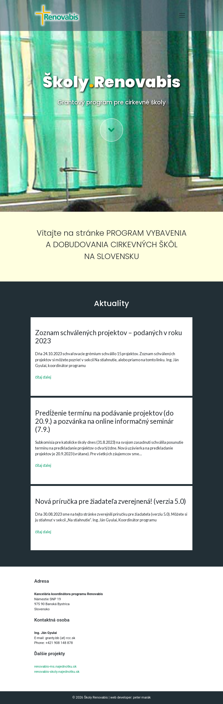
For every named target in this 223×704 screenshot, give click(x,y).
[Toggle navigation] (182, 15)
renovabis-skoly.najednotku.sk (56, 672)
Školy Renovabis (96, 697)
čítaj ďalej (43, 377)
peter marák (142, 697)
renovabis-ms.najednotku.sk (55, 667)
